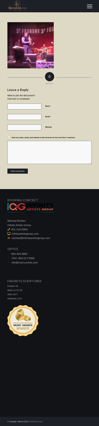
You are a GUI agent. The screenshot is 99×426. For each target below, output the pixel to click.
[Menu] (87, 6)
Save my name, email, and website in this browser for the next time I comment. (43, 137)
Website (48, 127)
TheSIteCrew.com (35, 421)
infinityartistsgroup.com (25, 233)
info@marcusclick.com (25, 262)
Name (48, 106)
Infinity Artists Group (19, 225)
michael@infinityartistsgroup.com (31, 238)
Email (48, 116)
